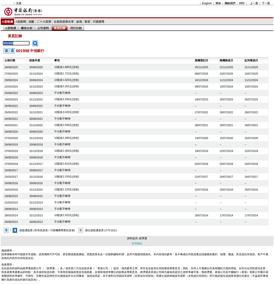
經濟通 (143, 238)
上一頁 (254, 3)
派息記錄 (59, 28)
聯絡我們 (230, 3)
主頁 (18, 3)
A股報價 (7, 21)
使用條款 (137, 243)
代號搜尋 (98, 21)
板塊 (79, 21)
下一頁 (266, 3)
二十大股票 (44, 21)
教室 (87, 21)
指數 (31, 21)
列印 (241, 3)
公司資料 (43, 28)
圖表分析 (26, 28)
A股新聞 (20, 21)
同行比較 (76, 28)
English (207, 3)
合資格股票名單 (64, 21)
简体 (218, 3)
